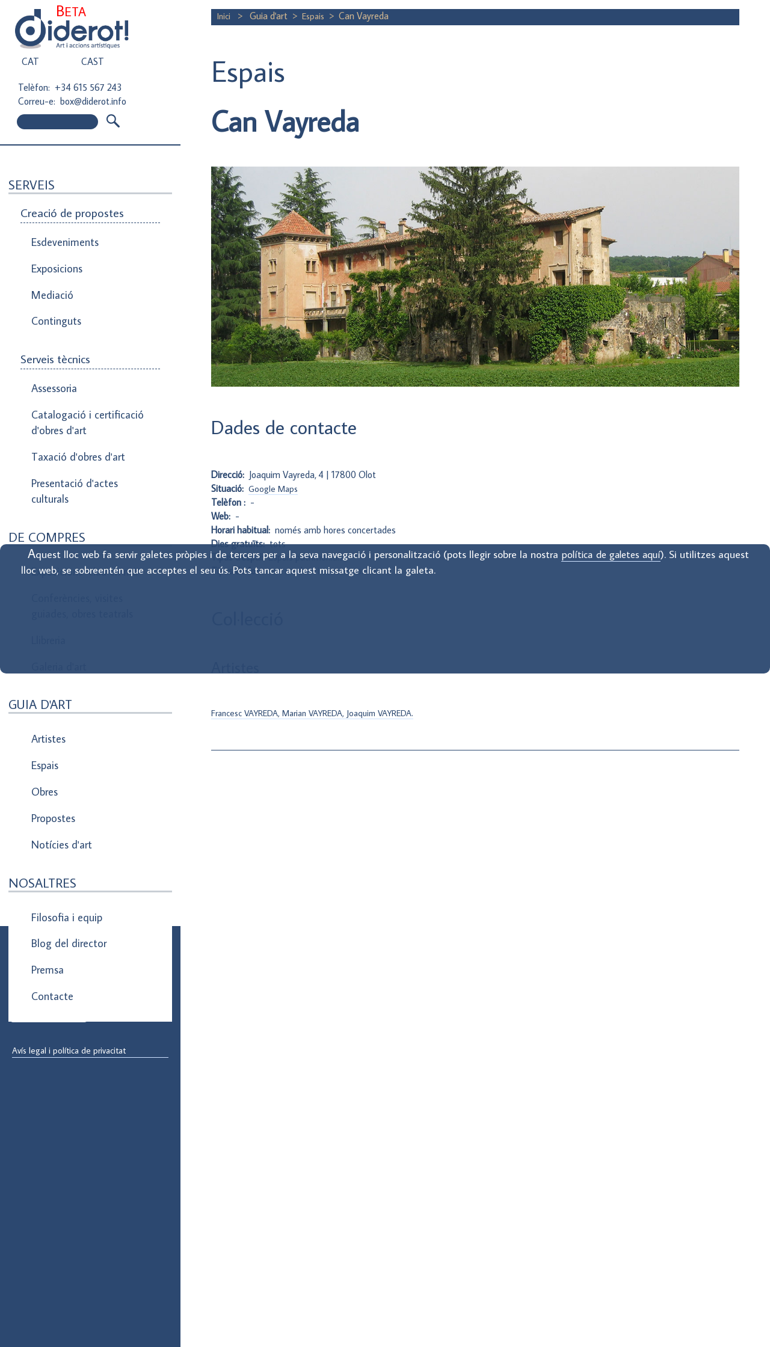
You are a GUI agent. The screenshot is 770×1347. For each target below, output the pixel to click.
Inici (226, 16)
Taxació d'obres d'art (75, 417)
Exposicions (55, 259)
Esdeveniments (62, 239)
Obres (44, 703)
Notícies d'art (59, 743)
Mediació (50, 280)
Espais (44, 682)
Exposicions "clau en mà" (82, 519)
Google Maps (274, 488)
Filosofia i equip (63, 810)
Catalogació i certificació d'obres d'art (81, 389)
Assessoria (53, 362)
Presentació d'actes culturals (71, 445)
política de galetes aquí (638, 554)
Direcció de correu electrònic (70, 969)
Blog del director (66, 831)
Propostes (53, 723)
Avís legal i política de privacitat (74, 1051)
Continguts (54, 300)
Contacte (50, 872)
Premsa (47, 851)
